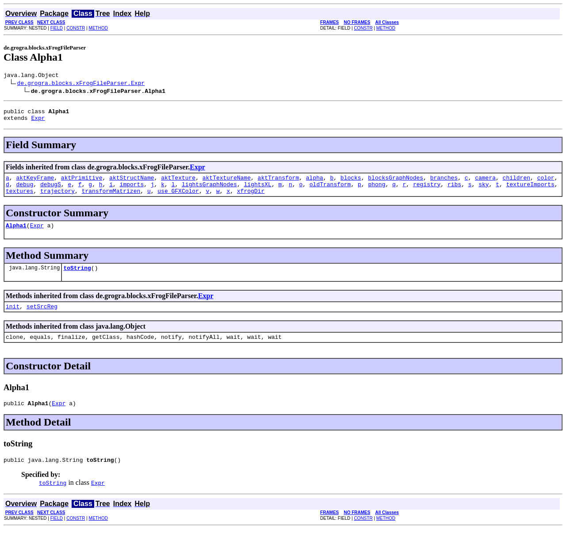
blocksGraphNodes (395, 183)
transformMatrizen (111, 199)
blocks (350, 183)
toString (77, 278)
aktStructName (131, 183)
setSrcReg (42, 318)
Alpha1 (16, 234)
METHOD (98, 28)
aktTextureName (227, 183)
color (546, 183)
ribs (454, 191)
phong (376, 191)
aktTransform (278, 183)
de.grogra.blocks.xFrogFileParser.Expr (81, 84)
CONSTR (75, 28)
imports (132, 191)
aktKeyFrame (35, 183)
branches (444, 183)
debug (24, 191)
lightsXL (257, 191)
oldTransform (330, 191)
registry (426, 191)
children (516, 183)
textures (19, 199)
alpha (314, 183)
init (12, 318)
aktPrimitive (82, 183)
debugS (50, 191)
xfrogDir (250, 199)
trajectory (57, 199)
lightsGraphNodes (209, 191)
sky (483, 191)
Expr (38, 122)
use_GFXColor (178, 199)
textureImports (530, 191)
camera (485, 183)
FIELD (56, 28)
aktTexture (178, 183)
